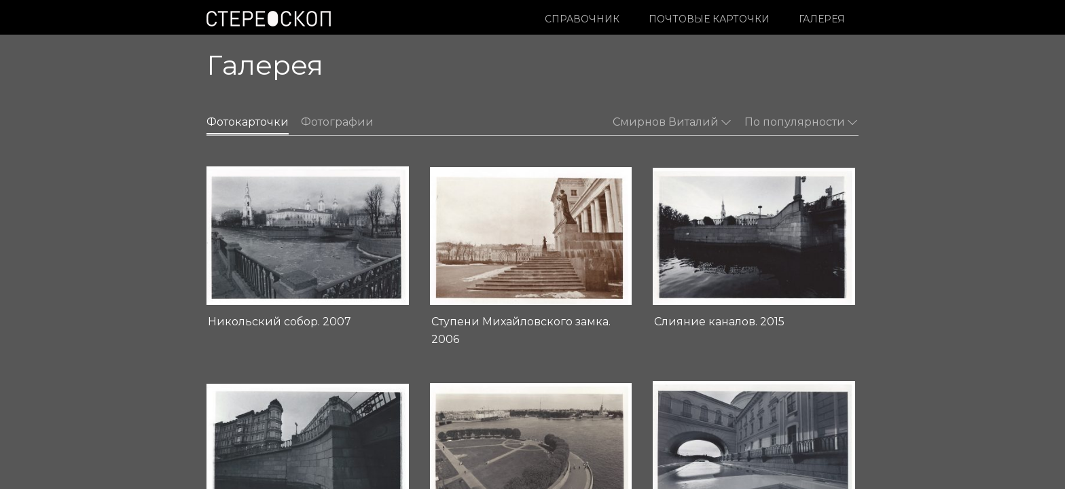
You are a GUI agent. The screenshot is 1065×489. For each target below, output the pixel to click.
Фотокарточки (247, 121)
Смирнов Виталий (672, 121)
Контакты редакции (467, 436)
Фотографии (337, 121)
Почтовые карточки (709, 19)
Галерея (822, 19)
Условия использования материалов (291, 436)
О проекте (446, 408)
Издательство (455, 422)
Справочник (582, 19)
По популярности (800, 121)
